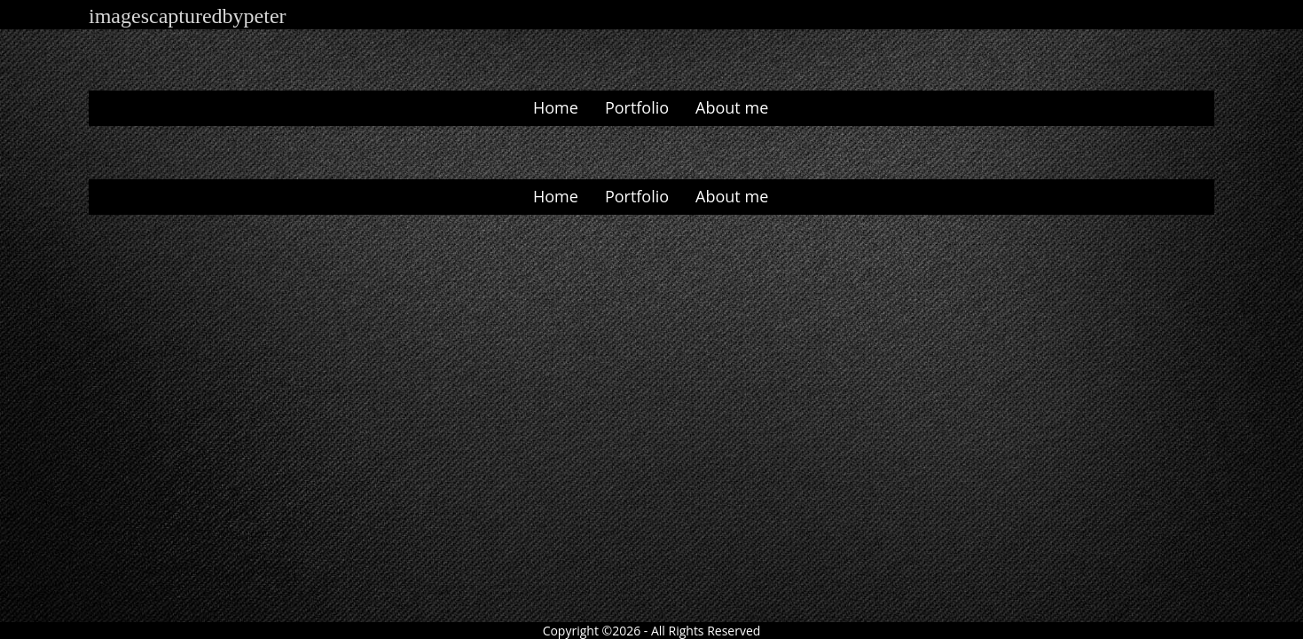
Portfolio (637, 107)
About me (731, 107)
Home (555, 107)
